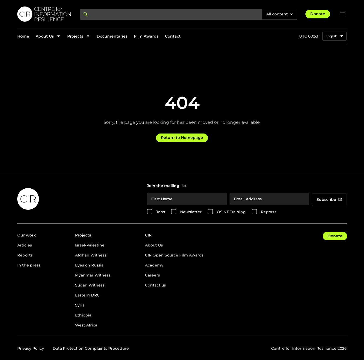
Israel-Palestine (90, 245)
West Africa (86, 325)
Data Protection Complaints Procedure (91, 348)
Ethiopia (83, 315)
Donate (317, 13)
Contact (173, 36)
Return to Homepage (182, 137)
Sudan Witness (90, 285)
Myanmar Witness (92, 275)
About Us (154, 245)
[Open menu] (342, 14)
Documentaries (112, 36)
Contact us (155, 285)
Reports (268, 211)
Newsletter (191, 211)
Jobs (160, 211)
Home (23, 36)
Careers (152, 275)
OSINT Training (231, 211)
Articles (24, 245)
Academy (154, 265)
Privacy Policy (30, 348)
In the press (29, 265)
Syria (80, 305)
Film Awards (146, 36)
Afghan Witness (90, 255)
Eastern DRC (87, 295)
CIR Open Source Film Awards (174, 255)
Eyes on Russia (89, 265)
